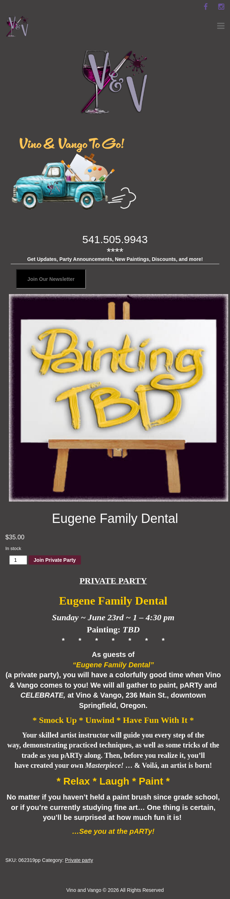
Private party (79, 860)
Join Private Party (55, 560)
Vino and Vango (83, 890)
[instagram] (221, 7)
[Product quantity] (18, 560)
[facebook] (205, 7)
